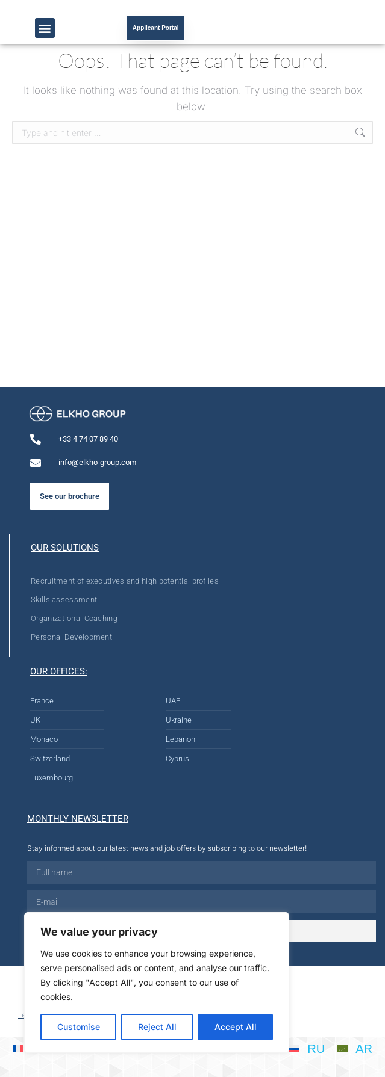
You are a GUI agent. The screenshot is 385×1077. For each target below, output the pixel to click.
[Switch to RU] (307, 1048)
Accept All (235, 1027)
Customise (78, 1027)
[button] (45, 28)
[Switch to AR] (354, 1048)
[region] (156, 982)
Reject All (157, 1027)
